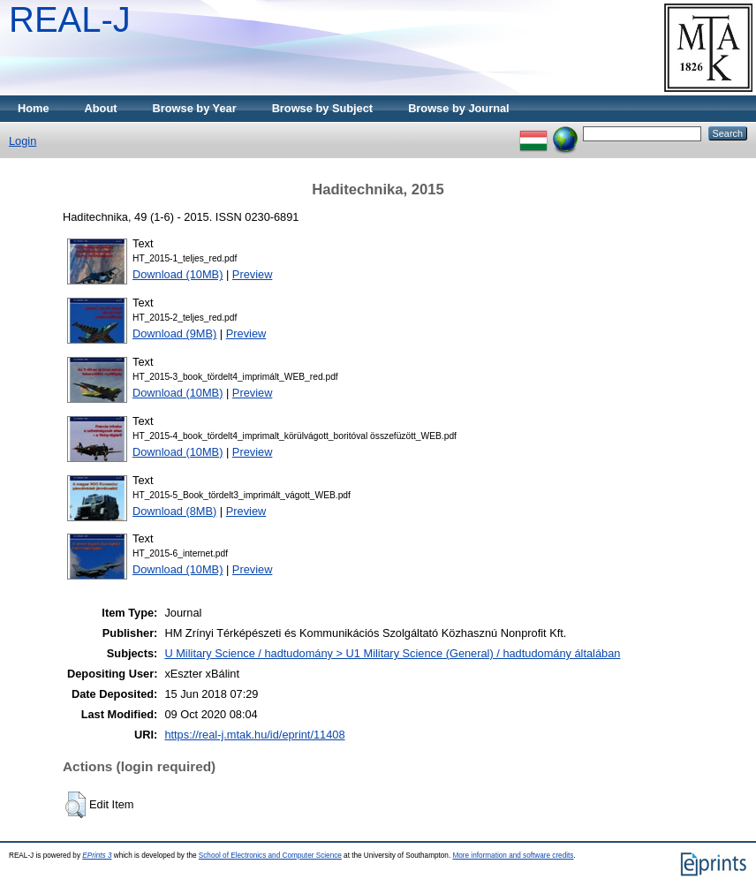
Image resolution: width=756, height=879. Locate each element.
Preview (252, 274)
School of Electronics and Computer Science (270, 856)
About (101, 108)
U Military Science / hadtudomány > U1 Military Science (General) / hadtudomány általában (392, 653)
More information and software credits (512, 856)
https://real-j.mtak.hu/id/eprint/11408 (254, 734)
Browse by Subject (323, 108)
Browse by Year (195, 108)
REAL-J (70, 19)
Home (33, 108)
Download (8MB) (174, 511)
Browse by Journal (459, 108)
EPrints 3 (96, 856)
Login (22, 141)
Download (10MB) (177, 274)
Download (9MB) (174, 333)
